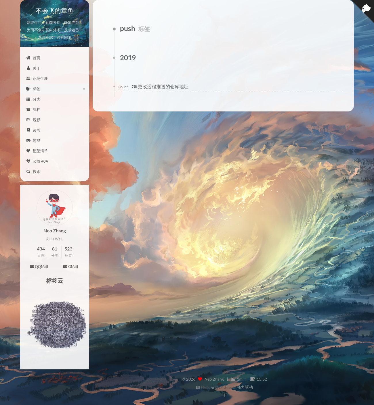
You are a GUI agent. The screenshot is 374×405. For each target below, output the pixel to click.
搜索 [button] (33, 171)
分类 (33, 99)
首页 (33, 57)
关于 (33, 68)
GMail (70, 266)
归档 (33, 109)
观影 (33, 119)
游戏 (33, 140)
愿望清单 (37, 150)
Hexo (205, 387)
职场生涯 (37, 78)
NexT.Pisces (225, 387)
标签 (33, 88)
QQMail (39, 266)
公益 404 (37, 161)
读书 (33, 130)
